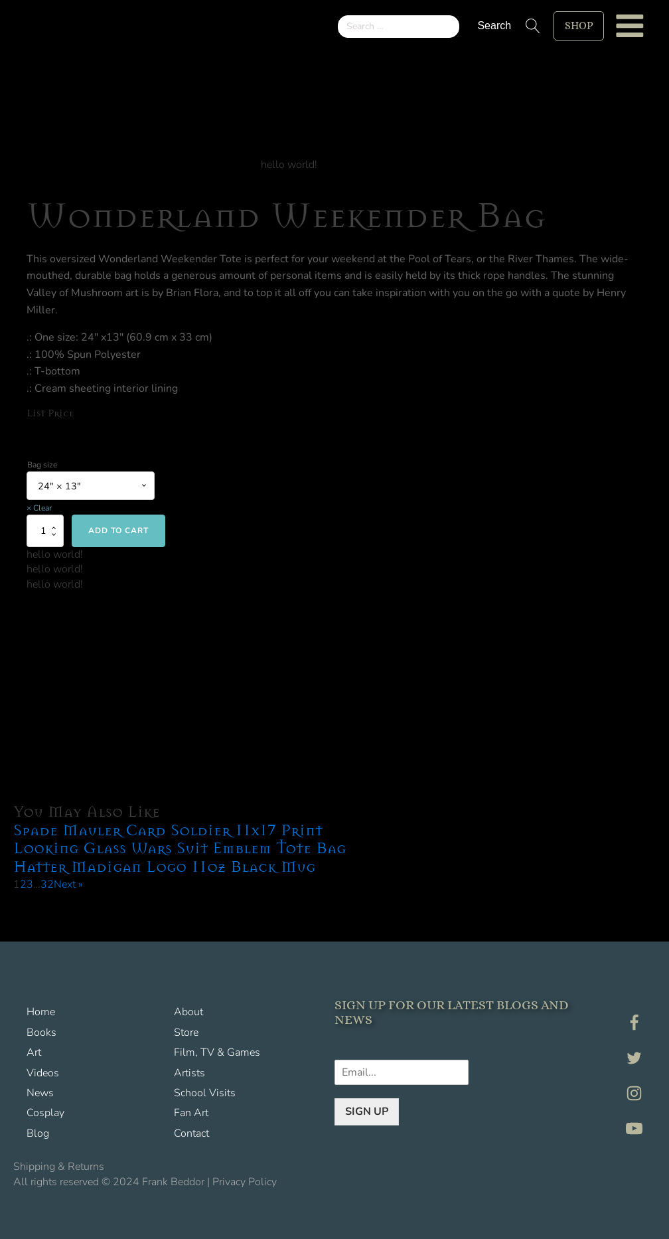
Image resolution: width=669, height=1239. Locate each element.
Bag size (42, 464)
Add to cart (118, 531)
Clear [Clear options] (42, 508)
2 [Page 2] (23, 884)
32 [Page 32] (47, 884)
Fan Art (191, 1113)
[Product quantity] (45, 531)
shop (578, 25)
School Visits (205, 1093)
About (188, 1012)
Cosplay (45, 1113)
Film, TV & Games (217, 1053)
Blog (38, 1133)
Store (186, 1032)
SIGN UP (366, 1111)
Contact (191, 1133)
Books (41, 1032)
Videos (43, 1073)
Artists (189, 1073)
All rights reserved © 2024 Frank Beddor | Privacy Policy (145, 1182)
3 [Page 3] (30, 884)
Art (34, 1053)
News (40, 1093)
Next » (68, 884)
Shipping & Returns (58, 1166)
